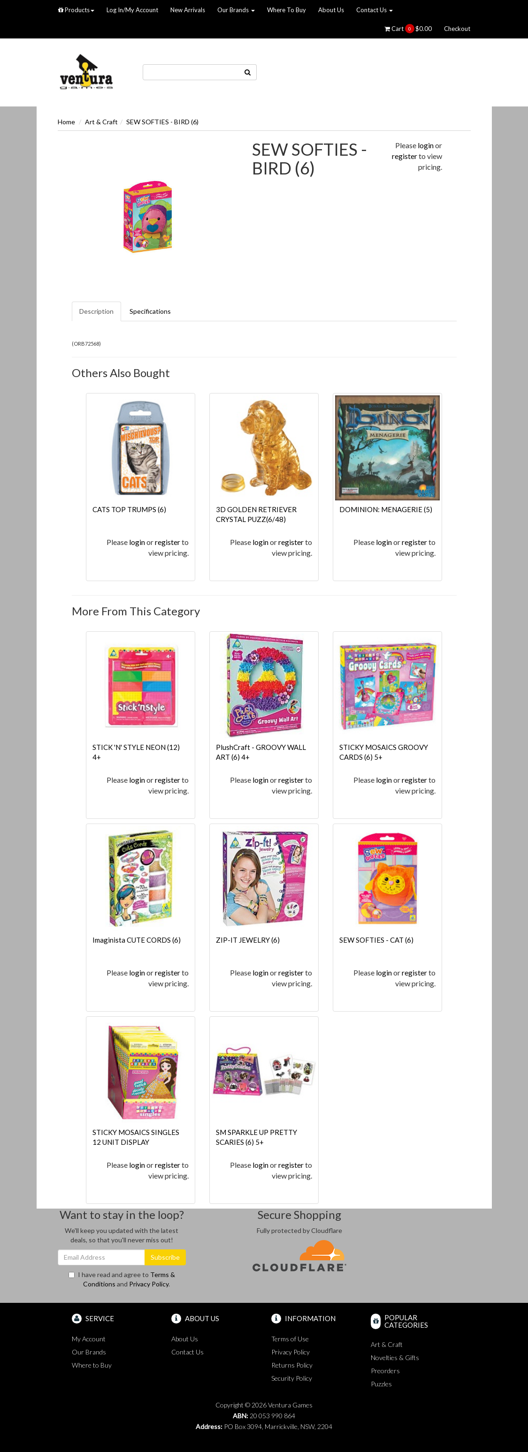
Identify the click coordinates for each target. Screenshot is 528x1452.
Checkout (457, 28)
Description (96, 311)
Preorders (385, 1371)
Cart (408, 28)
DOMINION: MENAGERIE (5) (385, 509)
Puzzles (381, 1384)
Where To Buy (286, 10)
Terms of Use (290, 1339)
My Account (89, 1339)
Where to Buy (92, 1365)
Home (66, 122)
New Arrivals (187, 10)
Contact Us (374, 10)
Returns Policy (292, 1365)
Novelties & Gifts (395, 1357)
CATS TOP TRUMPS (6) (129, 509)
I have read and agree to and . (122, 1279)
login (426, 145)
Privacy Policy (148, 1284)
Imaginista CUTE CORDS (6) (136, 940)
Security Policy (291, 1378)
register (404, 155)
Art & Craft (101, 122)
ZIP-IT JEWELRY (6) (248, 940)
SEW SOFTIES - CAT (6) (376, 940)
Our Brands (236, 10)
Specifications (150, 311)
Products (76, 10)
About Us (331, 10)
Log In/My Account (132, 10)
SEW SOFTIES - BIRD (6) (162, 122)
